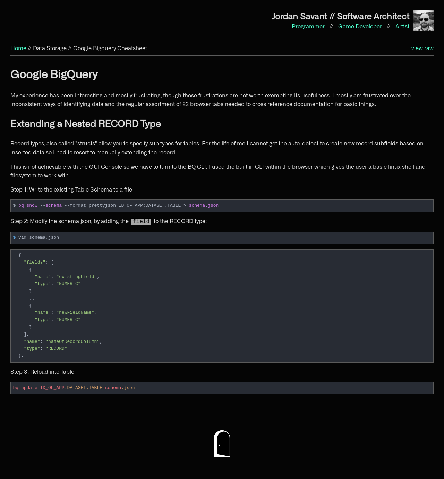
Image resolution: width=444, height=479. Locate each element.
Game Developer (360, 26)
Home (18, 48)
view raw (422, 48)
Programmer (309, 26)
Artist (402, 26)
